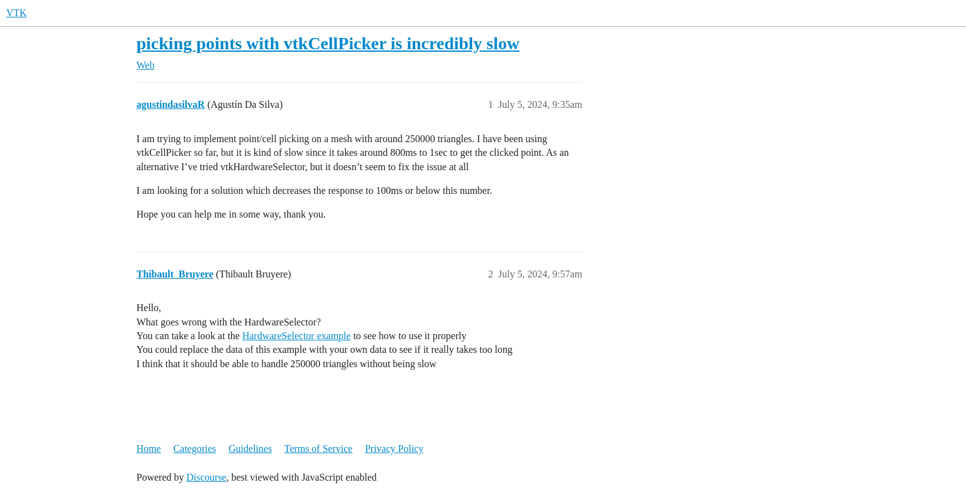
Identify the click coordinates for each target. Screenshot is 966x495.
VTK (16, 12)
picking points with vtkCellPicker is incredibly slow (328, 43)
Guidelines (250, 448)
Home (149, 448)
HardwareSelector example (296, 335)
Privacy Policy (394, 448)
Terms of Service (318, 448)
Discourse (206, 477)
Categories (195, 448)
